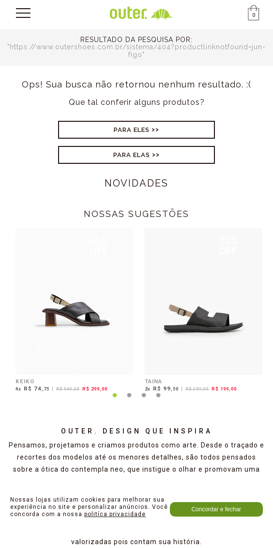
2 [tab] (129, 401)
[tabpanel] (71, 311)
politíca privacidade (115, 514)
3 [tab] (144, 401)
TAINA (153, 381)
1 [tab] (115, 401)
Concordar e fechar (216, 509)
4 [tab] (158, 401)
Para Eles (132, 129)
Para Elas (131, 155)
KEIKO (25, 381)
